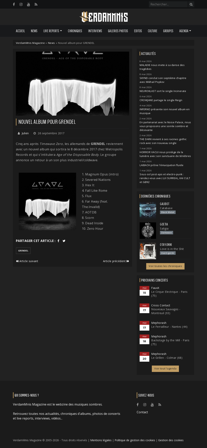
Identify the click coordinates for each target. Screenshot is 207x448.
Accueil (20, 31)
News (34, 31)
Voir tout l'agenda (165, 368)
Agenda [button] (183, 31)
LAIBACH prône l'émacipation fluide (161, 165)
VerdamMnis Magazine (30, 43)
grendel (23, 250)
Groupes (168, 31)
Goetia (164, 224)
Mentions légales (101, 440)
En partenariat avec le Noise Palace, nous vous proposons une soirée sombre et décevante (165, 126)
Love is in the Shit (172, 249)
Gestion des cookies (171, 440)
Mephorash (159, 323)
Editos (138, 31)
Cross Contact (160, 305)
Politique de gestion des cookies (135, 440)
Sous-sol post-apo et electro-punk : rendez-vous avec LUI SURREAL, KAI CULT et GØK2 (165, 178)
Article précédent (116, 261)
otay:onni (166, 244)
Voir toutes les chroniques (165, 266)
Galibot (164, 204)
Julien (25, 133)
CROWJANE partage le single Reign (161, 100)
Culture (152, 31)
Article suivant (27, 261)
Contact (142, 412)
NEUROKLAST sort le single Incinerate (163, 91)
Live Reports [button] (51, 31)
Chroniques (75, 31)
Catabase (166, 208)
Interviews (95, 31)
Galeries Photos (118, 31)
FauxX (155, 288)
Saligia (164, 228)
